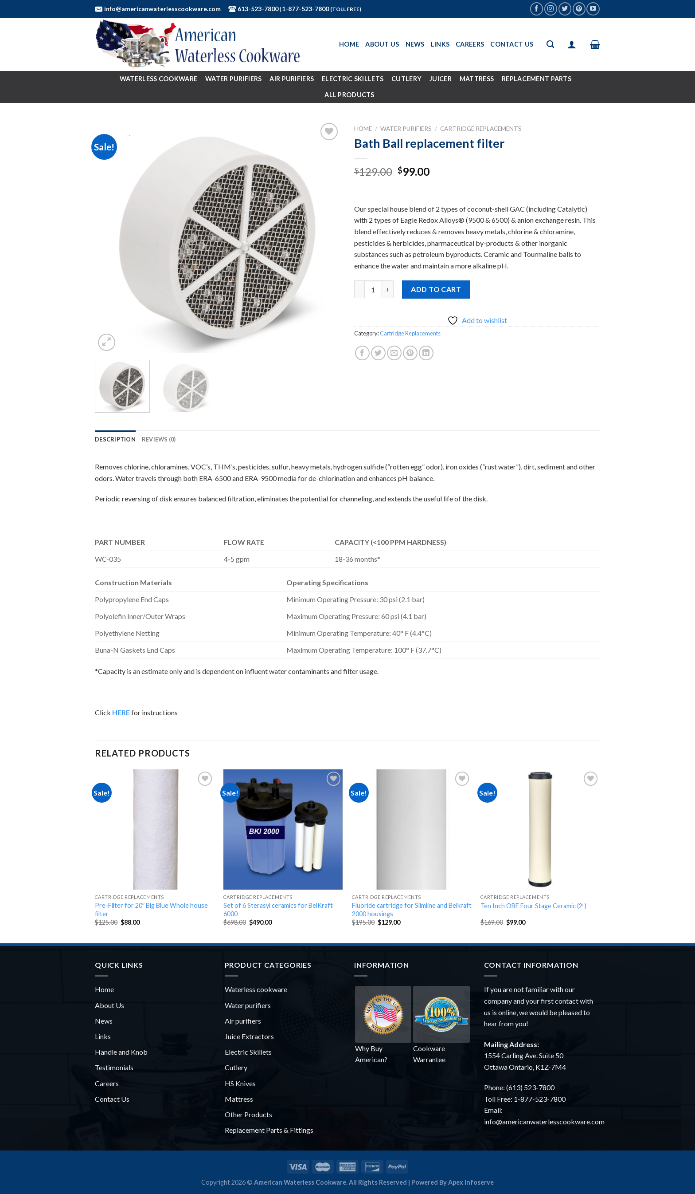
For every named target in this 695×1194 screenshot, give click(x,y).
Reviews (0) (159, 439)
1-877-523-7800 (306, 8)
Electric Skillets (352, 79)
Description (115, 439)
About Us (382, 44)
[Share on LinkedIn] (426, 353)
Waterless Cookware (158, 79)
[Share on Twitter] (378, 353)
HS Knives (240, 1083)
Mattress (477, 79)
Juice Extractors (249, 1036)
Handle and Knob (121, 1052)
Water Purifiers (233, 79)
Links (440, 44)
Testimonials (114, 1067)
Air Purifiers (291, 79)
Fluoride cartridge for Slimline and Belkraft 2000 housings (412, 910)
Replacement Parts (536, 79)
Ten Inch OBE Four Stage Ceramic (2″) (533, 906)
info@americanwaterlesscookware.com (162, 8)
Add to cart (436, 289)
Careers (470, 44)
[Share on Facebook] (362, 353)
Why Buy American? (383, 1025)
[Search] (550, 44)
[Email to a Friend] (394, 353)
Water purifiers (248, 1005)
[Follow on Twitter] (564, 8)
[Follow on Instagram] (550, 8)
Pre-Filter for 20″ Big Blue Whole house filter (151, 910)
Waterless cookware (256, 989)
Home (349, 44)
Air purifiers (243, 1021)
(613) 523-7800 (530, 1087)
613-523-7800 (257, 8)
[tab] (115, 439)
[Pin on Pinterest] (410, 353)
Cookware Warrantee (441, 1025)
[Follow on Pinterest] (579, 8)
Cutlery (406, 79)
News (415, 44)
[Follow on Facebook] (536, 8)
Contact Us (511, 44)
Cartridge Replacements (481, 128)
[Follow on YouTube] (592, 8)
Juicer (440, 79)
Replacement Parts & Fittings (269, 1130)
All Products (349, 95)
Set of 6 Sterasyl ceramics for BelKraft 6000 (278, 910)
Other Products (248, 1114)
